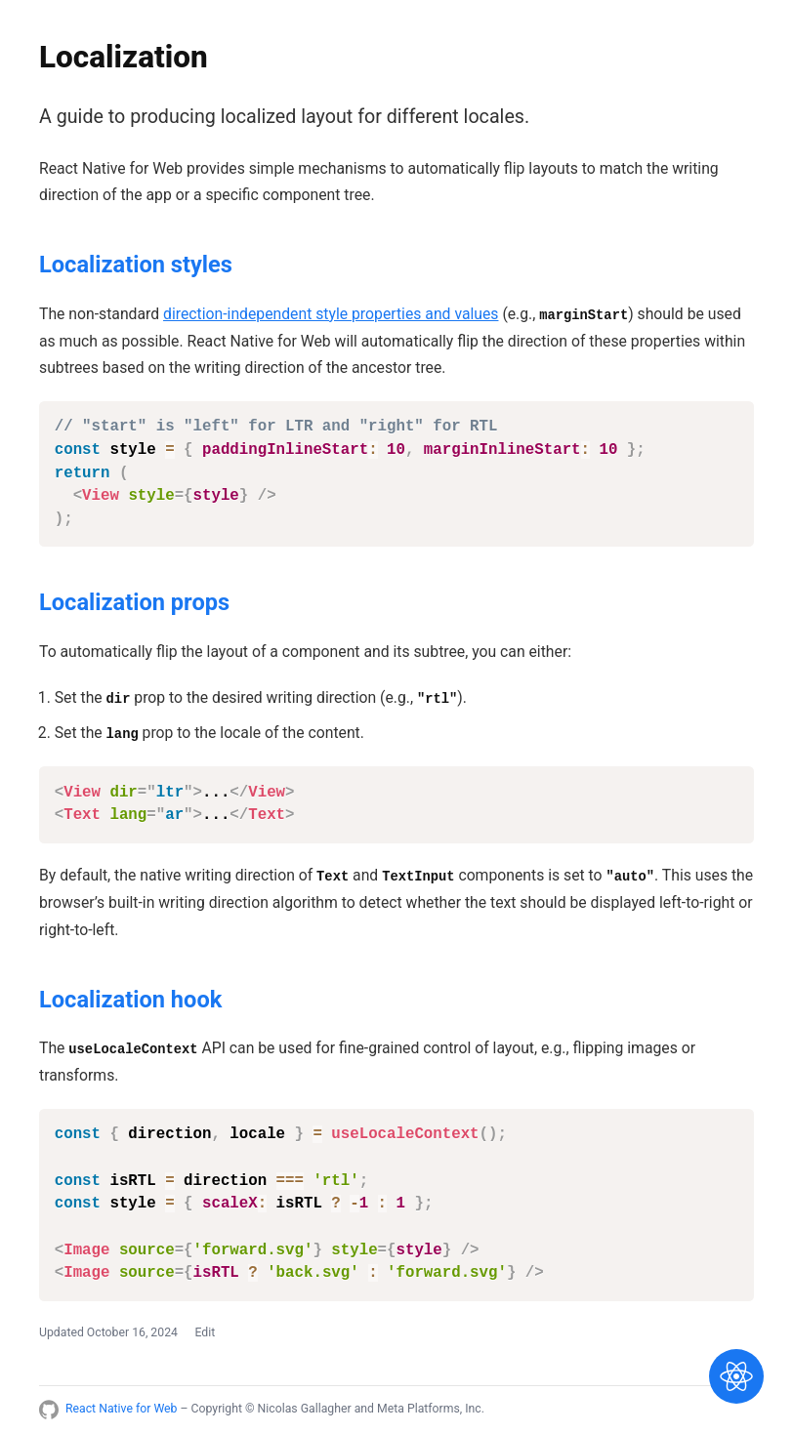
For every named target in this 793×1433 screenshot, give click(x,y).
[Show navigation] (736, 1376)
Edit (204, 1332)
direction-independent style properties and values (330, 314)
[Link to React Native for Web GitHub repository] (49, 1409)
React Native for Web (121, 1408)
